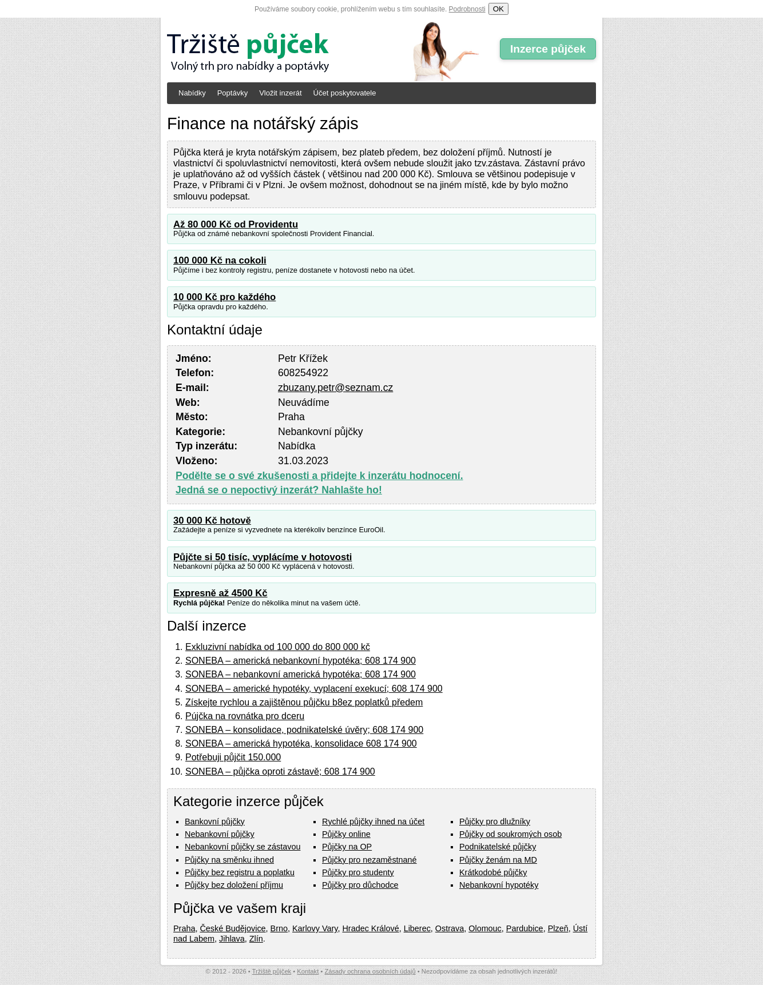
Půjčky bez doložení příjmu (234, 885)
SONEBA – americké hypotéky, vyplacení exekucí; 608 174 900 (314, 688)
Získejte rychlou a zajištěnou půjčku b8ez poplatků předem (304, 702)
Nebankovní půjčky (220, 834)
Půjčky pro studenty (358, 872)
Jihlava (232, 938)
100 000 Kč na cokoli (220, 260)
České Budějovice (232, 928)
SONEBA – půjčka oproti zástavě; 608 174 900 (280, 771)
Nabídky (192, 93)
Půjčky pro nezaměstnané (369, 859)
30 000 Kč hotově (212, 520)
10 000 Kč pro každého (224, 297)
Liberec (417, 928)
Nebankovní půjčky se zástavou (242, 846)
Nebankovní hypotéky (498, 885)
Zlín (256, 938)
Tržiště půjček (272, 971)
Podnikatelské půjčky (497, 846)
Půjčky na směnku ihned (229, 859)
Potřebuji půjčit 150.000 (233, 757)
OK (498, 9)
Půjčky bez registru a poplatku (240, 872)
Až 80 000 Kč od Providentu (235, 224)
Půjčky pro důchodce (360, 885)
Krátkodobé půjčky (493, 872)
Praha (184, 928)
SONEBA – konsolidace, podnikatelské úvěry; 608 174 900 (304, 730)
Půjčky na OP (347, 846)
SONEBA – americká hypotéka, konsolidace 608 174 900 (301, 743)
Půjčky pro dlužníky (494, 821)
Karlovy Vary (314, 928)
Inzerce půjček (548, 49)
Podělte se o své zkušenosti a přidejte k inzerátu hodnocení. (319, 475)
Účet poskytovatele (344, 93)
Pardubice (524, 928)
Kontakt (308, 971)
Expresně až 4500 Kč (220, 593)
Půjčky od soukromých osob (510, 834)
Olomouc (485, 928)
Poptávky (232, 93)
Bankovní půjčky (215, 821)
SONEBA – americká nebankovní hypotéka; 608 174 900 (300, 660)
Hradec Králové (370, 928)
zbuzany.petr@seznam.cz (335, 387)
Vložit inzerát (280, 93)
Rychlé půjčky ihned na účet (373, 821)
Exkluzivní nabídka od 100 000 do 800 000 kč (277, 647)
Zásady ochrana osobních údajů (369, 971)
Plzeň (558, 928)
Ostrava (449, 928)
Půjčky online (346, 834)
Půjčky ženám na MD (498, 859)
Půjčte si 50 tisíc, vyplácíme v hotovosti (262, 557)
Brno (279, 928)
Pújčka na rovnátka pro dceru (244, 716)
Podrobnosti (467, 9)
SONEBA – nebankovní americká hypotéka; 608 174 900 (300, 674)
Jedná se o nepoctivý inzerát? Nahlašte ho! (279, 490)
